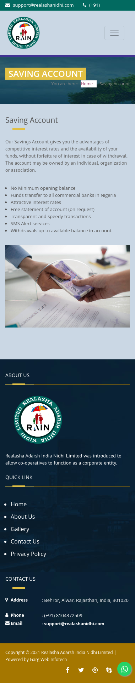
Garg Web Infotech (48, 659)
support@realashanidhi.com (74, 624)
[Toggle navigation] (114, 33)
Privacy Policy (28, 554)
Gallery (20, 529)
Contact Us (25, 541)
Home (87, 84)
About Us (23, 516)
